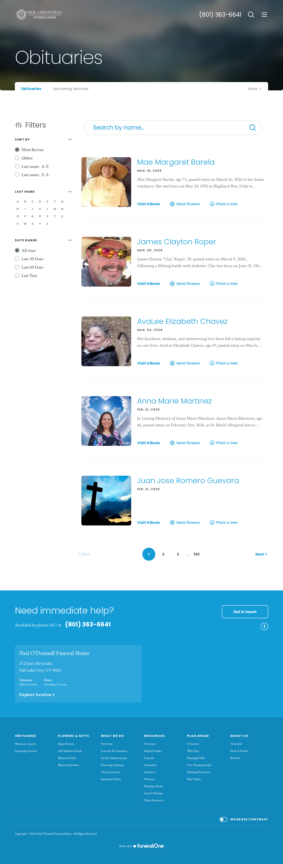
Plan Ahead (198, 736)
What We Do (112, 736)
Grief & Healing (153, 793)
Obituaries (25, 736)
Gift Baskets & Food (70, 751)
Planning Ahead (153, 786)
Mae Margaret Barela (176, 162)
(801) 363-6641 (220, 14)
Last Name (25, 192)
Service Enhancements (114, 758)
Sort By (22, 139)
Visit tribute (148, 204)
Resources (154, 736)
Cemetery (150, 772)
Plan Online (194, 779)
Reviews (235, 758)
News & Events (239, 751)
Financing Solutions (112, 765)
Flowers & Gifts (73, 736)
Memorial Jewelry (68, 765)
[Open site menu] (264, 14)
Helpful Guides (153, 751)
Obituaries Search (25, 744)
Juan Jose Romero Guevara (188, 480)
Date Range (26, 240)
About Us (239, 736)
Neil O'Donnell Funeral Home (54, 653)
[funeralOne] (151, 846)
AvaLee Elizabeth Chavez (182, 321)
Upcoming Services (26, 751)
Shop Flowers (66, 744)
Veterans (149, 779)
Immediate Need (111, 779)
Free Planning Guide (199, 765)
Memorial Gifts (67, 758)
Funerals (149, 758)
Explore (37, 695)
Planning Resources (198, 772)
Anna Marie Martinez (174, 401)
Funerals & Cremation (114, 751)
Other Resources (154, 800)
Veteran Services (110, 772)
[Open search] (251, 14)
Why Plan (193, 751)
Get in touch (245, 611)
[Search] (252, 127)
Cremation (150, 765)
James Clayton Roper (176, 241)
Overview (106, 744)
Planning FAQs (196, 758)
